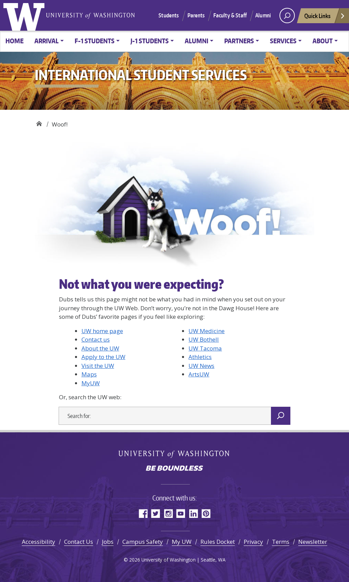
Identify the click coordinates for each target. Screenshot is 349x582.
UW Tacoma (205, 348)
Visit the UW (97, 366)
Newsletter (312, 542)
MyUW (90, 383)
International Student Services (39, 122)
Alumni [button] (196, 40)
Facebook (143, 513)
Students (168, 15)
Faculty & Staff (230, 15)
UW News (201, 366)
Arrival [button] (46, 40)
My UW (182, 542)
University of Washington (25, 15)
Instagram (168, 513)
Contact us (95, 339)
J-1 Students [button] (150, 40)
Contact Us (78, 542)
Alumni (263, 15)
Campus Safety (142, 542)
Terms (280, 542)
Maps (89, 374)
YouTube (180, 513)
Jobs (107, 542)
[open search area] (287, 15)
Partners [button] (239, 40)
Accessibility (38, 542)
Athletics (200, 357)
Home (14, 40)
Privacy (253, 542)
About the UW (100, 348)
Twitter (155, 513)
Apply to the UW (103, 357)
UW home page (102, 331)
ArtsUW (198, 374)
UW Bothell (203, 339)
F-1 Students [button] (95, 40)
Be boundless (174, 469)
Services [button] (283, 40)
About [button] (323, 40)
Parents (196, 15)
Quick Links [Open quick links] (324, 17)
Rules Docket (217, 542)
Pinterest (206, 513)
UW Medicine (206, 331)
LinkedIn (193, 513)
